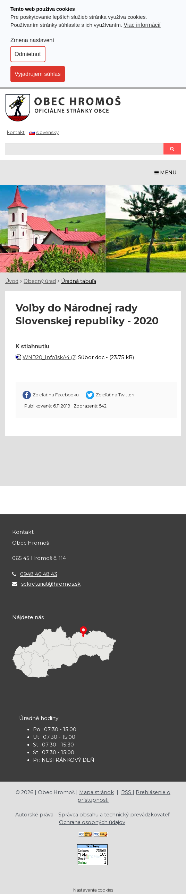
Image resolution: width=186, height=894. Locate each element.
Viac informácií (142, 25)
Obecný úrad (40, 281)
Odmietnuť (28, 54)
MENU (165, 172)
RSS (127, 792)
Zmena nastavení (32, 40)
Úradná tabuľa (78, 281)
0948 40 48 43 (38, 574)
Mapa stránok (96, 792)
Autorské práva (34, 815)
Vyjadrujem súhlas (38, 74)
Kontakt (16, 132)
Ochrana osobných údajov (92, 822)
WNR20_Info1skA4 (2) (50, 357)
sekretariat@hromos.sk (51, 584)
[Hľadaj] (84, 149)
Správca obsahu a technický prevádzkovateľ (113, 815)
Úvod (11, 281)
